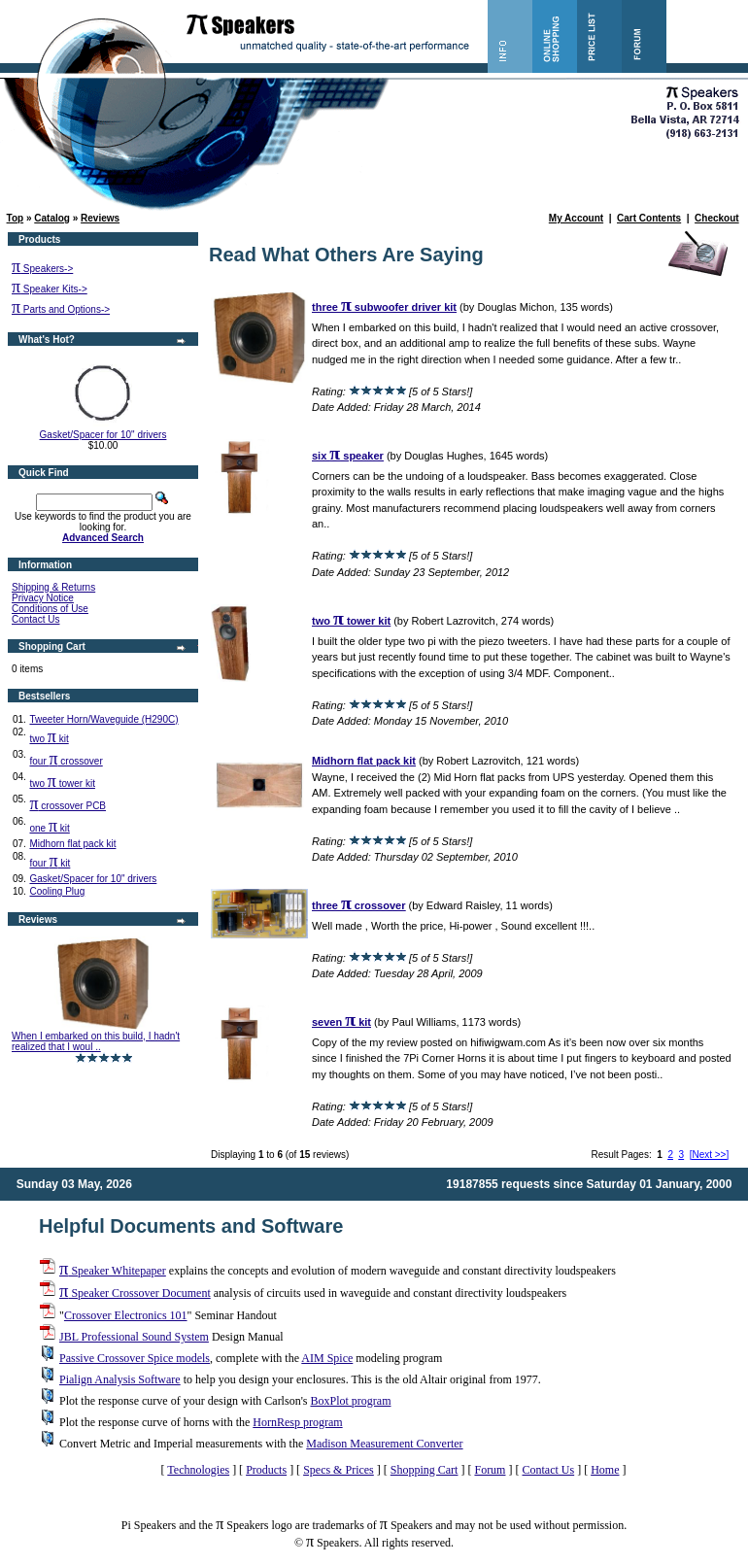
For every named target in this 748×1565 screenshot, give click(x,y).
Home (605, 1470)
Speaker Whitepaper (112, 1270)
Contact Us (35, 619)
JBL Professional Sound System (134, 1337)
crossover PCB (67, 805)
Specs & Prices (338, 1470)
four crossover (65, 761)
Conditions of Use (50, 608)
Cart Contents (649, 218)
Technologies (198, 1470)
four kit (49, 863)
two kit (48, 738)
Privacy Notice (43, 598)
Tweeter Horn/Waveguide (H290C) (103, 719)
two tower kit (61, 783)
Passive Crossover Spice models (134, 1358)
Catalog (52, 218)
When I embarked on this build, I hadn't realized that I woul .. (96, 1041)
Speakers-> (42, 268)
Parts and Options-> (61, 309)
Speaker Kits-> (49, 289)
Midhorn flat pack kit (72, 843)
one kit (49, 828)
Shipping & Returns (53, 587)
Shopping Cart (425, 1470)
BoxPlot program (350, 1401)
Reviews (100, 218)
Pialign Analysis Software (120, 1379)
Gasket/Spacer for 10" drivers (103, 434)
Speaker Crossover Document (135, 1293)
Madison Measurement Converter (384, 1443)
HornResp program (297, 1422)
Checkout (717, 218)
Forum (489, 1470)
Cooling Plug (57, 891)
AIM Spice (327, 1358)
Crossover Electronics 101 (125, 1315)
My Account (576, 218)
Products (266, 1470)
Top (15, 218)
